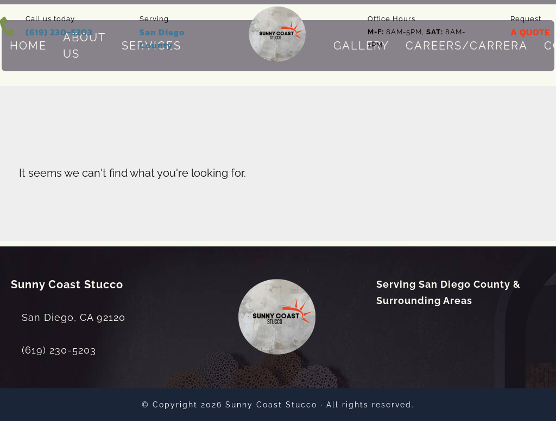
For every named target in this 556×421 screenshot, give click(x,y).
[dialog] (474, 385)
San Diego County (162, 39)
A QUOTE (530, 32)
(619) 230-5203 (59, 32)
